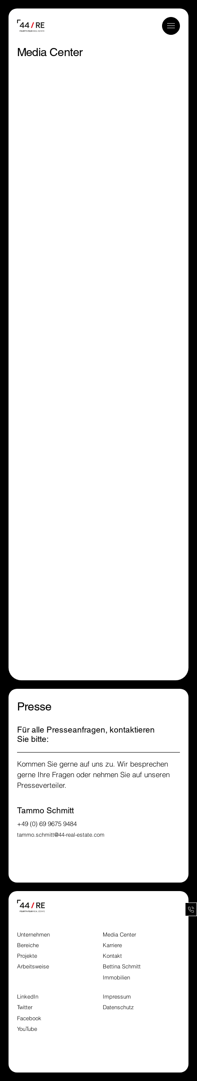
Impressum (118, 996)
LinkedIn (27, 996)
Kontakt (112, 956)
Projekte (27, 956)
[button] (171, 25)
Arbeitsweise (33, 966)
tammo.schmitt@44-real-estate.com (60, 834)
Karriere (112, 945)
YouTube (27, 1029)
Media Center (119, 934)
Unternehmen (33, 934)
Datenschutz (118, 1007)
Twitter (24, 1007)
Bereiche (28, 945)
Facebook (29, 1018)
